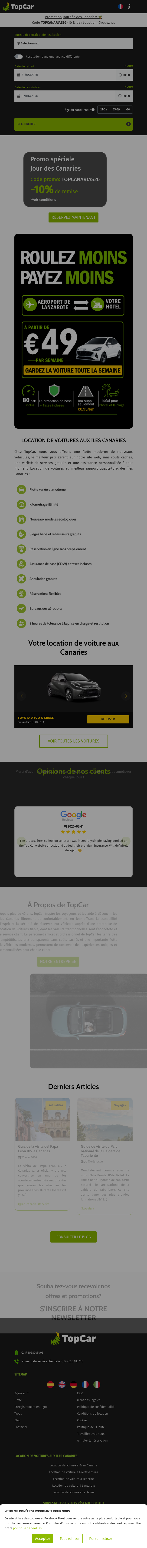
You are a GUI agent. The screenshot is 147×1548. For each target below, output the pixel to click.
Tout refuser (70, 1538)
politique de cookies (27, 1528)
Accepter (42, 1538)
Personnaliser (100, 1538)
